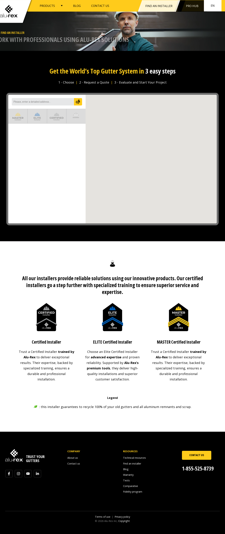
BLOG (77, 6)
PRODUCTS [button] (47, 6)
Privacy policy (122, 516)
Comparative (130, 486)
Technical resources (134, 457)
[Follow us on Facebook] (9, 473)
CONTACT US (100, 6)
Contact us (73, 463)
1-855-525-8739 (198, 468)
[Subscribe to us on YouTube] (28, 473)
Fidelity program (132, 491)
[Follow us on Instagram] (18, 473)
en (213, 6)
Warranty (128, 474)
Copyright (124, 521)
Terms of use (102, 516)
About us (72, 457)
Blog (125, 469)
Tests (126, 480)
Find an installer (132, 463)
